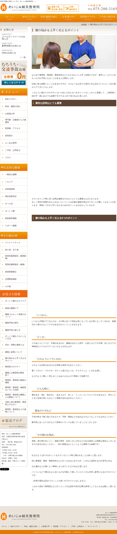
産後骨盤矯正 (11, 272)
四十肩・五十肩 (12, 250)
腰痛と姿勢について (13, 352)
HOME (84, 24)
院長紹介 (9, 136)
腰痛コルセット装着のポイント (15, 315)
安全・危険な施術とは (14, 345)
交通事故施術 (11, 279)
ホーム (10, 18)
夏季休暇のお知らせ (11, 46)
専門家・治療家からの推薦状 (15, 121)
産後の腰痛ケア (12, 308)
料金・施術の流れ (48, 18)
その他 (8, 286)
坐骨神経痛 (10, 189)
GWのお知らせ (9, 53)
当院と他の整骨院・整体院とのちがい (15, 403)
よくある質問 (11, 143)
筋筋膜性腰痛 (11, 218)
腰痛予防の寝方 (12, 323)
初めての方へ (29, 18)
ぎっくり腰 (10, 211)
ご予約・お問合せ (107, 18)
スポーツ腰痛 (11, 226)
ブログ (8, 158)
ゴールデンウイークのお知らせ (13, 37)
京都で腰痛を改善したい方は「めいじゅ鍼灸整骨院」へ (58, 532)
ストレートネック (12, 242)
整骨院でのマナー (12, 367)
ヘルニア (9, 182)
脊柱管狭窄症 (11, 196)
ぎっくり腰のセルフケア (15, 301)
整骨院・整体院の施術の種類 (15, 381)
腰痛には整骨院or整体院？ (14, 374)
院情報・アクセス (87, 18)
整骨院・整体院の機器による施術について (15, 396)
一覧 (24, 57)
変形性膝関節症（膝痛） (15, 264)
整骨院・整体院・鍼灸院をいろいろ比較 (15, 388)
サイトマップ (93, 526)
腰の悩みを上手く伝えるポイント (15, 359)
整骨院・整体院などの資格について (15, 410)
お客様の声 (68, 18)
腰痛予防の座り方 (12, 330)
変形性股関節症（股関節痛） (15, 257)
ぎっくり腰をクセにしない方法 (15, 337)
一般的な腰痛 (11, 174)
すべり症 (9, 204)
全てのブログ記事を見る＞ (17, 426)
